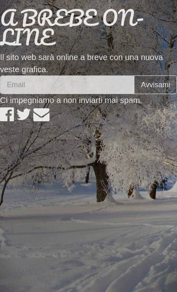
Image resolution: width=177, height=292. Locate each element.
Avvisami (155, 85)
